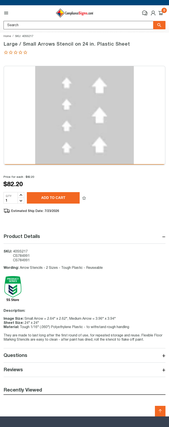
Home (7, 36)
